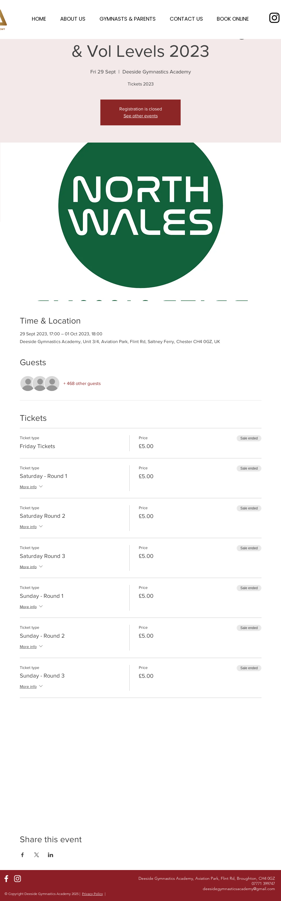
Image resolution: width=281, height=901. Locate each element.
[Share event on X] (36, 855)
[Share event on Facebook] (22, 855)
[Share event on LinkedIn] (50, 855)
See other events (141, 115)
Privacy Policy (92, 894)
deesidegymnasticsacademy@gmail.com (239, 888)
